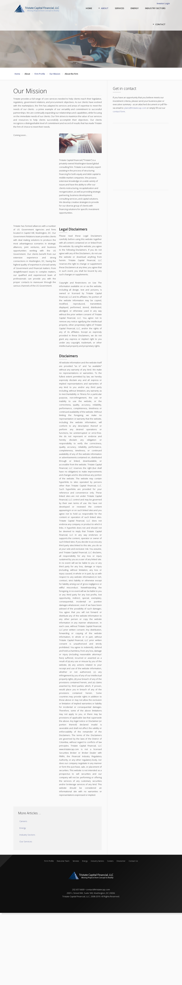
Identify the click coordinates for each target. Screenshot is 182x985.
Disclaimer (121, 861)
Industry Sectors (27, 834)
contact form (119, 111)
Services (76, 861)
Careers (23, 821)
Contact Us (133, 861)
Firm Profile (49, 861)
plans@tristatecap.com (135, 107)
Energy (22, 828)
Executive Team (63, 861)
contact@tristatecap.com (98, 889)
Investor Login (163, 3)
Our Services (25, 841)
